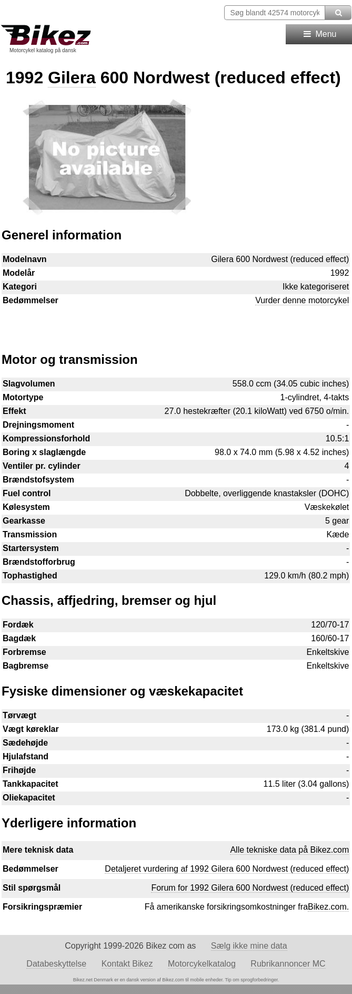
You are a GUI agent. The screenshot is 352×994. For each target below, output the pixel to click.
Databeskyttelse (56, 963)
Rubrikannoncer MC (287, 963)
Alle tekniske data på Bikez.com (289, 849)
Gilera (72, 77)
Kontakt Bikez (127, 963)
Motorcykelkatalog (202, 963)
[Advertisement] (176, 324)
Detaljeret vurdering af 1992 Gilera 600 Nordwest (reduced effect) (227, 868)
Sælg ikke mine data (249, 945)
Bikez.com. (328, 906)
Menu (319, 34)
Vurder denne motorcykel (302, 300)
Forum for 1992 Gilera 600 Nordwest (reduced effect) (250, 887)
